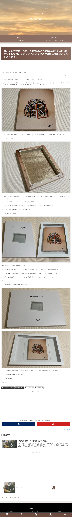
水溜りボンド (39, 387)
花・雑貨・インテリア (8, 387)
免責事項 (59, 511)
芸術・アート (19, 387)
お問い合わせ (36, 511)
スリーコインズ (29, 387)
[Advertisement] (36, 66)
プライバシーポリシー (13, 511)
